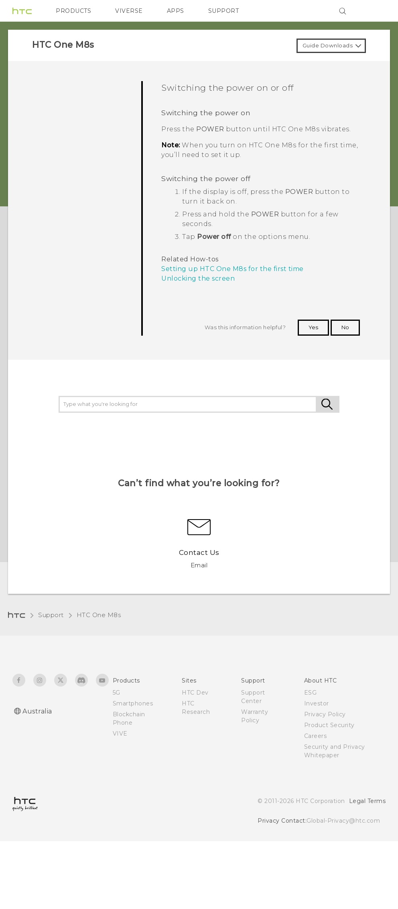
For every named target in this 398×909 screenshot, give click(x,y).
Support (51, 615)
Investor (316, 703)
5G (116, 692)
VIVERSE (129, 10)
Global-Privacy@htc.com (343, 820)
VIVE (120, 733)
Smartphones (133, 703)
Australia (37, 711)
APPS (175, 10)
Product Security (329, 725)
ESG (310, 692)
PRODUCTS (73, 10)
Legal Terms (367, 801)
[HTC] (22, 11)
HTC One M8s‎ (99, 615)
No (345, 327)
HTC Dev (195, 692)
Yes (313, 327)
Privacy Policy (325, 714)
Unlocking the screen (198, 278)
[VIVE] (375, 11)
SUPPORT (223, 10)
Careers (315, 736)
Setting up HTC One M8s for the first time (232, 269)
